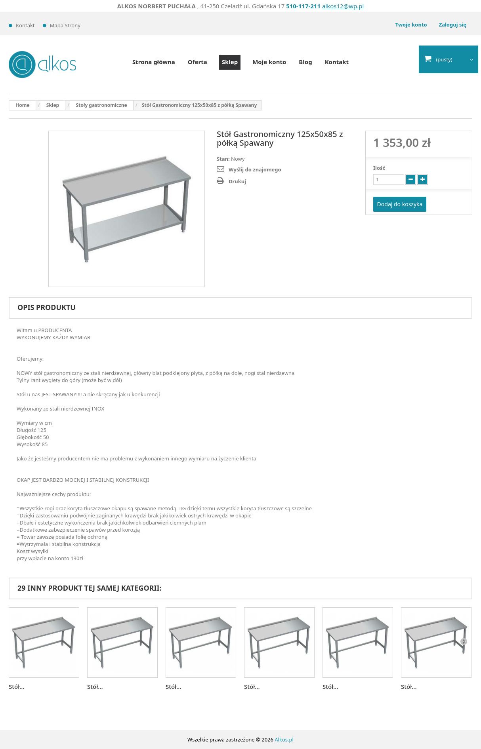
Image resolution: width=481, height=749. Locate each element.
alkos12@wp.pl (343, 6)
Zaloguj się (452, 24)
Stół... (16, 686)
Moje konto (269, 62)
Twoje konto (411, 24)
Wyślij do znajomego (255, 169)
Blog (305, 62)
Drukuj (237, 181)
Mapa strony (65, 25)
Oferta (197, 62)
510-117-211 (303, 6)
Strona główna (153, 62)
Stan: (223, 158)
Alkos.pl (284, 739)
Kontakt (25, 25)
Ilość (379, 167)
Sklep (230, 62)
